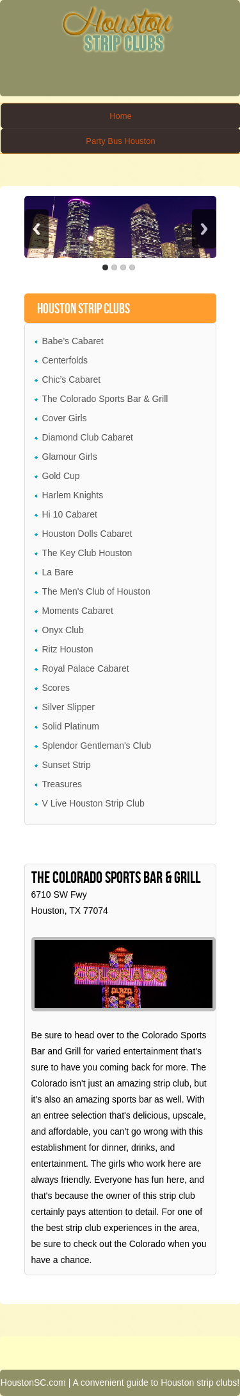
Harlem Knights (73, 495)
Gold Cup (61, 476)
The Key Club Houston (87, 553)
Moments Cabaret (77, 611)
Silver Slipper (68, 707)
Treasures (62, 784)
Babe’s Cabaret (73, 341)
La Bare (58, 572)
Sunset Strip (66, 765)
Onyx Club (63, 630)
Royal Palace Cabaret (85, 668)
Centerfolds (65, 360)
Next (204, 229)
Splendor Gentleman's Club (97, 745)
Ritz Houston (67, 649)
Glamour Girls (69, 456)
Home (120, 116)
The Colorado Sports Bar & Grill (105, 399)
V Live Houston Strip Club (93, 803)
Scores (56, 688)
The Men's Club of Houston (96, 591)
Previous (36, 229)
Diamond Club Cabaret (87, 437)
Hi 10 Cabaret (69, 514)
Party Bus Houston (120, 141)
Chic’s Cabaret (71, 379)
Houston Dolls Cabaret (87, 533)
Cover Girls (64, 418)
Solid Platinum (71, 726)
